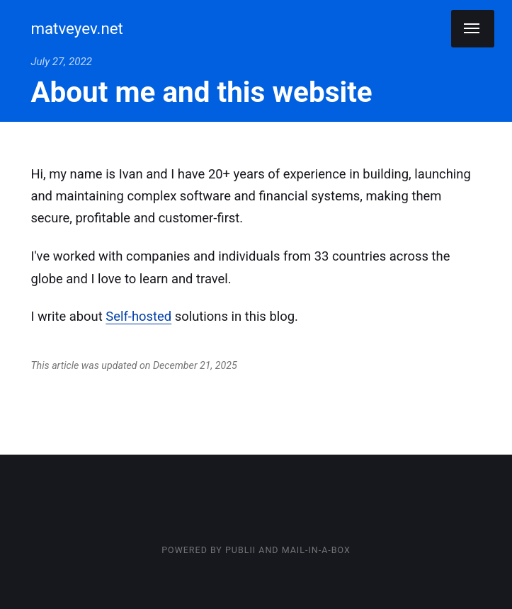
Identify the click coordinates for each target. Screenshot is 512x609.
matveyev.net (76, 28)
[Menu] (472, 28)
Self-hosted (138, 316)
